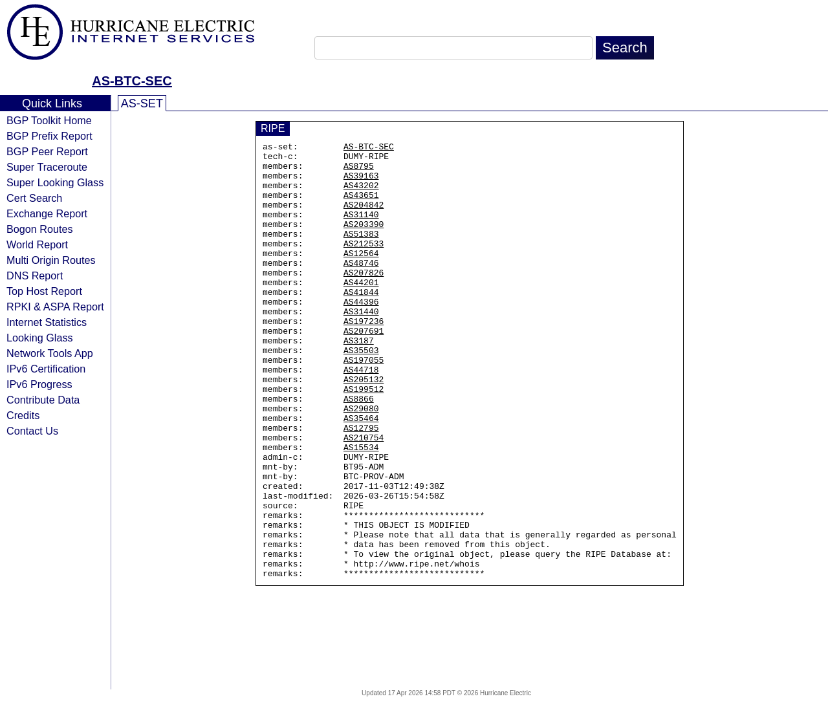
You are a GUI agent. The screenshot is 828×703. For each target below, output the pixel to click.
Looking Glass (39, 337)
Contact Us (32, 431)
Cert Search (34, 198)
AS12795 (361, 486)
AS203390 (363, 241)
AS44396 (361, 334)
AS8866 (358, 451)
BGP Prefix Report (49, 136)
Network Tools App (49, 353)
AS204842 (363, 218)
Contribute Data (43, 400)
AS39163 (361, 183)
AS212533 (363, 264)
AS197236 (363, 357)
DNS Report (34, 275)
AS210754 (363, 497)
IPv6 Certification (45, 368)
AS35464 (361, 474)
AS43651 (361, 206)
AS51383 (361, 253)
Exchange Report (46, 213)
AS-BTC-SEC (131, 81)
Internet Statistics (46, 322)
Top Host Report (44, 291)
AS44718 (361, 416)
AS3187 (358, 381)
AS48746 (361, 288)
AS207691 (363, 369)
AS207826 (363, 299)
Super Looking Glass (55, 182)
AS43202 (361, 194)
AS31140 (361, 229)
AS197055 (363, 404)
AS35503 (361, 392)
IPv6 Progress (39, 384)
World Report (37, 244)
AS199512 (363, 439)
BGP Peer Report (47, 151)
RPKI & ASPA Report (55, 306)
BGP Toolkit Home (49, 120)
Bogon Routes (39, 229)
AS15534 (361, 509)
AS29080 (361, 462)
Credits (22, 415)
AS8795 (358, 171)
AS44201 (361, 311)
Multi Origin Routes (51, 260)
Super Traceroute (46, 167)
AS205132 (363, 427)
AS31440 (361, 346)
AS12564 (361, 276)
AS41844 (361, 323)
